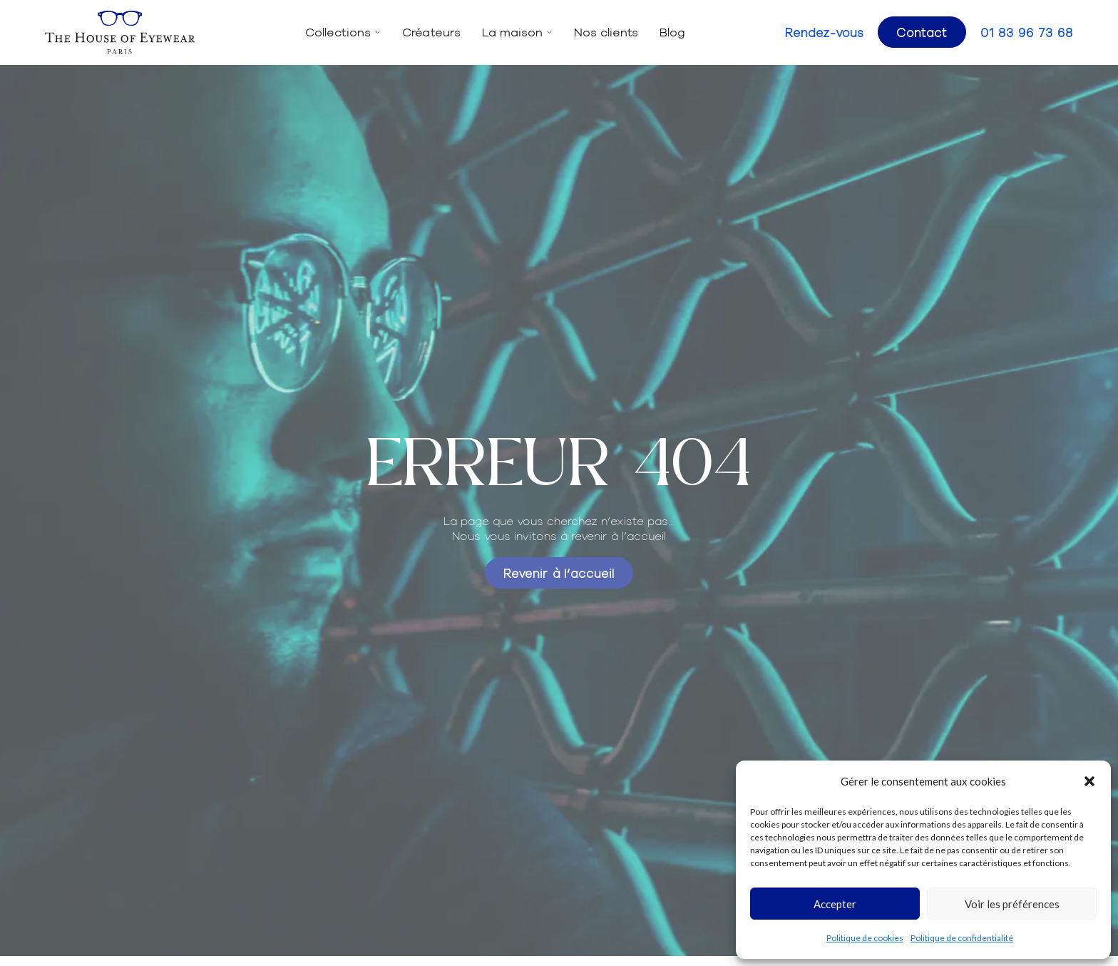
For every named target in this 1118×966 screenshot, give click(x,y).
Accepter (835, 904)
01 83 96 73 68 (1026, 32)
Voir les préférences (1012, 904)
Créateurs (431, 32)
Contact (922, 32)
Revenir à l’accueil (559, 572)
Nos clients (606, 32)
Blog (672, 32)
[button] (1089, 781)
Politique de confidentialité (962, 937)
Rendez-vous (824, 32)
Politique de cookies (864, 937)
